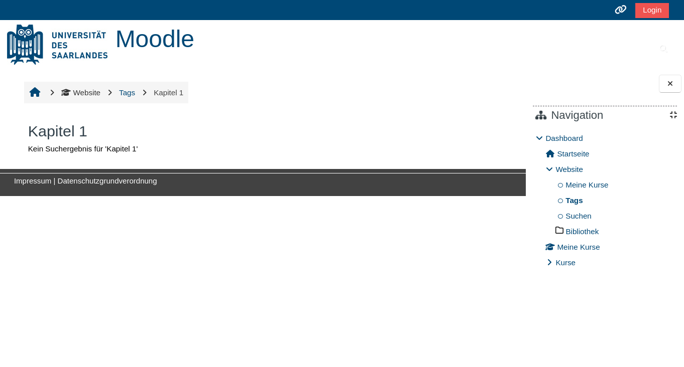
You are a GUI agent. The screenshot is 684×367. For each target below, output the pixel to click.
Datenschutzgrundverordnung (106, 180)
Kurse (565, 262)
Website (79, 92)
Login (652, 10)
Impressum (31, 180)
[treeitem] (604, 200)
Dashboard (564, 138)
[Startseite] (57, 44)
